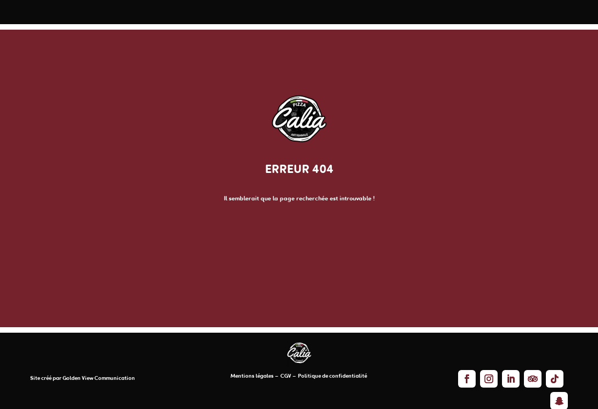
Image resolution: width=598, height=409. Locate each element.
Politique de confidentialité (332, 376)
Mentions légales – (254, 376)
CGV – (288, 376)
